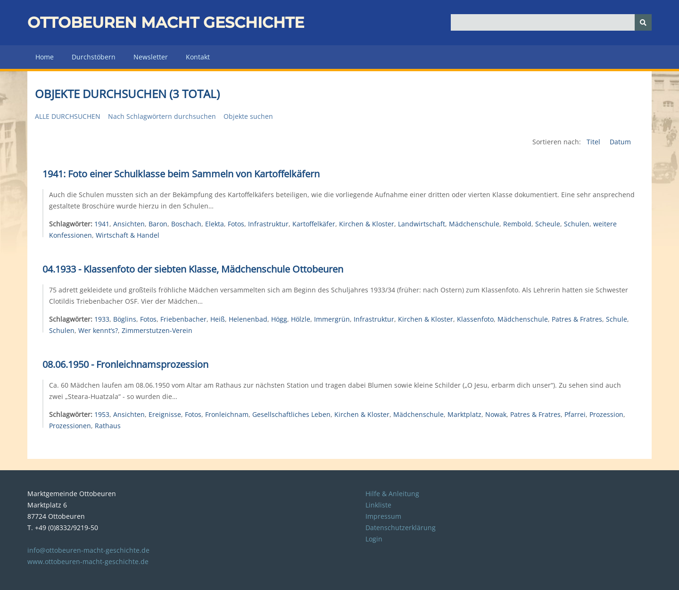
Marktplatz (464, 414)
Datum (620, 141)
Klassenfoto (475, 319)
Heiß (217, 319)
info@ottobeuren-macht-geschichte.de (88, 550)
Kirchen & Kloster (366, 223)
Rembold (517, 223)
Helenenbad (248, 319)
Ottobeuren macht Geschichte (165, 22)
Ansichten (129, 223)
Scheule (547, 223)
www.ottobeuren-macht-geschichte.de (88, 561)
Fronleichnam (226, 414)
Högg (279, 319)
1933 (101, 319)
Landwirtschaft (421, 223)
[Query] (551, 22)
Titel (594, 141)
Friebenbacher (183, 319)
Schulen (576, 223)
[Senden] (643, 22)
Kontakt (198, 56)
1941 (101, 223)
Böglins (124, 319)
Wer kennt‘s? (98, 330)
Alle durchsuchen (67, 116)
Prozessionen (70, 425)
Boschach (186, 223)
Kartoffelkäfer (313, 223)
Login (373, 538)
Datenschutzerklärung (400, 527)
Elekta (214, 223)
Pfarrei (575, 414)
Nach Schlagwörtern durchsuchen (162, 116)
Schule (616, 319)
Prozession (606, 414)
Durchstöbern (94, 56)
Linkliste (378, 504)
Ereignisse (165, 414)
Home (44, 56)
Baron (158, 223)
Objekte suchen (248, 116)
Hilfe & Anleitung (392, 493)
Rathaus (108, 425)
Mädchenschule (474, 223)
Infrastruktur (268, 223)
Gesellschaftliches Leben (291, 414)
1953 (101, 414)
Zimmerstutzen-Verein (157, 330)
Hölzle (300, 319)
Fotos (236, 223)
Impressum (383, 516)
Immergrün (332, 319)
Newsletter (150, 56)
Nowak (495, 414)
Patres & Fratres (577, 319)
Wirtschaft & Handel (127, 235)
